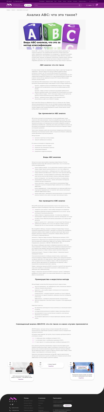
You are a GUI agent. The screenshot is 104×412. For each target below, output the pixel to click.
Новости (13, 9)
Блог (55, 1)
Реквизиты (41, 408)
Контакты (75, 1)
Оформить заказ (49, 1)
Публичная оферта (28, 408)
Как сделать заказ (28, 400)
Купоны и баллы (28, 403)
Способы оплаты (28, 405)
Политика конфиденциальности (43, 411)
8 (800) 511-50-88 (94, 1)
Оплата (64, 1)
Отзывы (59, 1)
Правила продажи (28, 410)
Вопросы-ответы (82, 1)
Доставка (70, 1)
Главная (8, 9)
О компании (41, 1)
